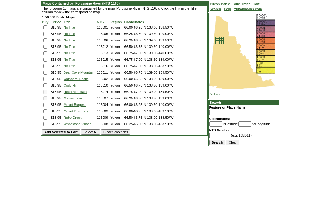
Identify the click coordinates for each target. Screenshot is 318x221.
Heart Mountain (75, 92)
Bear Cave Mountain (79, 72)
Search (215, 102)
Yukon (215, 94)
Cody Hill (70, 85)
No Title (69, 27)
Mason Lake (73, 98)
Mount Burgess (75, 105)
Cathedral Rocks (76, 79)
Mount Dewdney (76, 111)
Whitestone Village (78, 124)
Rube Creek (73, 117)
